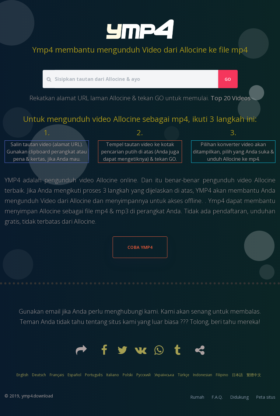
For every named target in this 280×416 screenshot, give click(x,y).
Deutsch (39, 374)
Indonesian (202, 374)
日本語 (237, 374)
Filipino (222, 374)
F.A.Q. (217, 397)
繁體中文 (254, 374)
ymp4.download (37, 396)
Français (57, 374)
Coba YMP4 (140, 247)
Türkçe (183, 374)
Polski (128, 374)
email (53, 311)
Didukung (239, 397)
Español (74, 374)
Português (94, 374)
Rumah (197, 397)
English (22, 374)
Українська (164, 374)
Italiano (112, 374)
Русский (143, 374)
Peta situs (265, 397)
